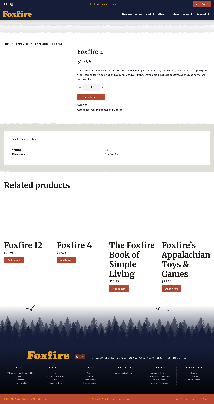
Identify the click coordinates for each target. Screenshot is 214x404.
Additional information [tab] (24, 138)
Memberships (194, 379)
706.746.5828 (153, 358)
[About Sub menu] (169, 14)
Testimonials (20, 383)
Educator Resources (159, 383)
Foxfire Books (22, 43)
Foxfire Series (40, 43)
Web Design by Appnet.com (188, 399)
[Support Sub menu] (209, 14)
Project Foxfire (159, 379)
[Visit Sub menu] (154, 14)
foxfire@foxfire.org (176, 358)
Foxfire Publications (55, 376)
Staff (55, 379)
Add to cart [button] (14, 259)
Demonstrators (55, 383)
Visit (148, 14)
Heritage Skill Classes (159, 373)
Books (90, 373)
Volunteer (194, 376)
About (162, 14)
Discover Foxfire (132, 14)
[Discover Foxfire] (17, 14)
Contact (20, 379)
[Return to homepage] (48, 355)
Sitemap (206, 399)
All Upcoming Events (124, 373)
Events (20, 376)
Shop (176, 14)
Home (7, 43)
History (55, 373)
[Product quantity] (91, 87)
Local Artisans (89, 383)
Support (201, 14)
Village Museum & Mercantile (20, 373)
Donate (201, 4)
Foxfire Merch (90, 379)
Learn (186, 14)
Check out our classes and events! (106, 4)
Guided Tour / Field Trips (159, 376)
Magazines (89, 376)
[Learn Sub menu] (193, 14)
